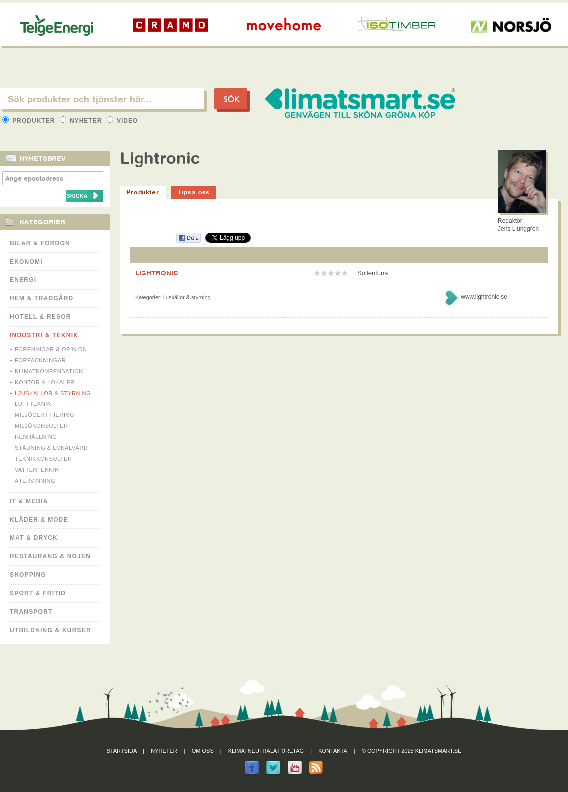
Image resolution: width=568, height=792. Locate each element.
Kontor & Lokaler (45, 382)
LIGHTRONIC (156, 273)
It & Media (29, 501)
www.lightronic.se (484, 296)
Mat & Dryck (34, 537)
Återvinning (35, 481)
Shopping (28, 574)
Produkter (29, 120)
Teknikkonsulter (43, 459)
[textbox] (102, 98)
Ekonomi (26, 261)
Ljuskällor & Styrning (53, 393)
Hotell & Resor (40, 316)
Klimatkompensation (49, 371)
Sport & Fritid (38, 593)
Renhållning (36, 437)
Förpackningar (40, 360)
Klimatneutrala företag (266, 751)
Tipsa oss (193, 192)
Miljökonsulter (41, 426)
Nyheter (82, 120)
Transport (31, 611)
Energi (23, 279)
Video (122, 120)
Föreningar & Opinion (51, 349)
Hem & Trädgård (41, 298)
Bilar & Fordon (40, 243)
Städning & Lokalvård (51, 448)
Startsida (122, 751)
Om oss (203, 751)
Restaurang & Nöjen (50, 556)
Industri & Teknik (44, 335)
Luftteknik (33, 404)
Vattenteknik (37, 470)
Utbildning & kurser (50, 630)
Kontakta (332, 751)
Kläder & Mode (39, 519)
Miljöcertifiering (44, 415)
